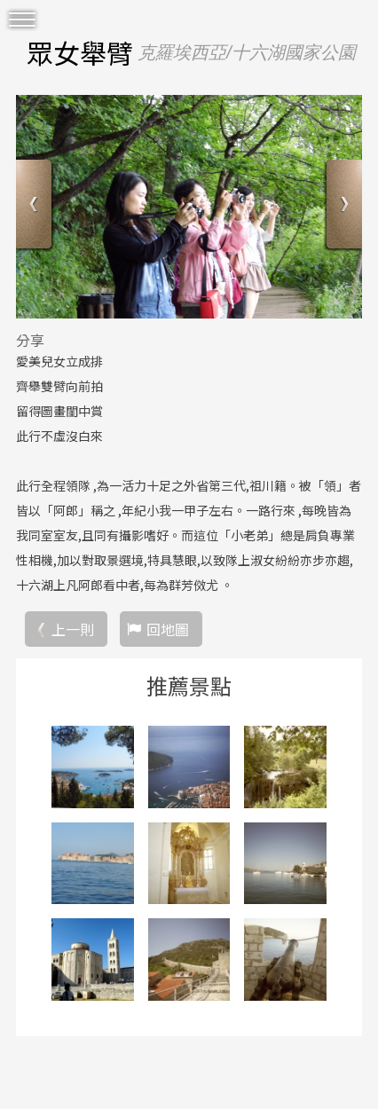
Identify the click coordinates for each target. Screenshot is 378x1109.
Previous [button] (36, 206)
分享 (30, 339)
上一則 (72, 629)
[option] (189, 206)
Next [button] (342, 206)
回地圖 (167, 629)
